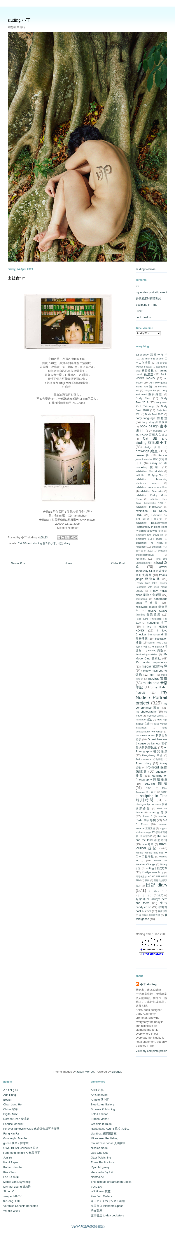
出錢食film (17, 278)
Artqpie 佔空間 (100, 1099)
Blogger (116, 1071)
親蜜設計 (162, 911)
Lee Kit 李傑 (11, 1177)
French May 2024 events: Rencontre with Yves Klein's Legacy (151, 587)
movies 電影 (157, 678)
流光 (160, 895)
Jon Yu (7, 1157)
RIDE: (149, 788)
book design (143, 317)
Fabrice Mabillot (13, 1124)
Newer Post (18, 563)
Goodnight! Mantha (15, 1138)
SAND (164, 792)
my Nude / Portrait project (151, 697)
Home (68, 563)
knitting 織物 (155, 650)
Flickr (139, 311)
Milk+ (153, 674)
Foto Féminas (99, 1114)
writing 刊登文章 (156, 868)
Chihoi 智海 (10, 1109)
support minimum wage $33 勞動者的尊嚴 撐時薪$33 (151, 832)
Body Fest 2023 (154, 414)
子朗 (147, 880)
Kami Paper (10, 1162)
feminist (140, 558)
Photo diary (143, 763)
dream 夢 (143, 455)
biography (150, 390)
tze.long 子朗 (11, 1201)
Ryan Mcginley (100, 1167)
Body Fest (143, 398)
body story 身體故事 (154, 422)
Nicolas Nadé (99, 1148)
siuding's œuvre (146, 269)
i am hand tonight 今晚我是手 (21, 1152)
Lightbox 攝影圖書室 (104, 1133)
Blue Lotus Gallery (102, 1104)
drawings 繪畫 (147, 451)
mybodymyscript (155, 716)
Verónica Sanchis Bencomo (20, 1205)
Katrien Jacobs (12, 1167)
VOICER (96, 1186)
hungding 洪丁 (157, 622)
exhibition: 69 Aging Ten (149, 475)
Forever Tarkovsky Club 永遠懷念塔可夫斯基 (151, 570)
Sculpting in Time (146, 304)
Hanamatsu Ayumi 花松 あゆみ (110, 1128)
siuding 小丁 (19, 20)
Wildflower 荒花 (100, 1191)
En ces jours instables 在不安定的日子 (151, 459)
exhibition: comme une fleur (151, 487)
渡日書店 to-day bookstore (107, 1215)
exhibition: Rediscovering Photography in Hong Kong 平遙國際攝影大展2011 (151, 526)
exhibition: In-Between (149, 506)
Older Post (118, 563)
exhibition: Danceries (151, 491)
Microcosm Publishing (104, 1138)
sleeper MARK (12, 1196)
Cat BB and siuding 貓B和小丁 (37, 543)
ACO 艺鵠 (97, 1090)
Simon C (147, 816)
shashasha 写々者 (102, 1172)
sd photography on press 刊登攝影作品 (151, 804)
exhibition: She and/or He (149, 535)
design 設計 (153, 447)
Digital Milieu (11, 1114)
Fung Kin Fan (11, 1133)
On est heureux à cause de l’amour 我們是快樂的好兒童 (151, 743)
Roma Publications (102, 1162)
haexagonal (141, 599)
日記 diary (64, 543)
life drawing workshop (147, 654)
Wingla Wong (11, 1210)
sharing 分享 (158, 812)
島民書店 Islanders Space (107, 1205)
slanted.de (97, 1177)
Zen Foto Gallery (101, 1196)
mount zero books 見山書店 (108, 1143)
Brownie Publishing (103, 1109)
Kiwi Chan (9, 1172)
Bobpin (7, 1099)
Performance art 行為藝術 (150, 759)
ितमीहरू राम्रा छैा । (152, 872)
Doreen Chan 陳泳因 (16, 1119)
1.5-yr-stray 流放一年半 (151, 354)
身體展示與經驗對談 (148, 298)
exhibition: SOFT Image (149, 539)
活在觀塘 (96, 1210)
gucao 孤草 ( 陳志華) (16, 1143)
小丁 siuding (148, 984)
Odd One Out (99, 1152)
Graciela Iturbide (101, 1124)
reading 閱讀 (155, 783)
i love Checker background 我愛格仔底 (151, 634)
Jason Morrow (85, 1071)
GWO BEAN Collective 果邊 (20, 1148)
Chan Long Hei (12, 1104)
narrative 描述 (144, 719)
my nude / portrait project (151, 292)
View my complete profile (151, 1051)
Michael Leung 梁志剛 (17, 1186)
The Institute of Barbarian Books (111, 1181)
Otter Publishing (101, 1157)
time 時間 (148, 844)
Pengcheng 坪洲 (152, 755)
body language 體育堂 (151, 418)
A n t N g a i (10, 1090)
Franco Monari (100, 1119)
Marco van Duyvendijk (17, 1181)
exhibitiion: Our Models (149, 471)
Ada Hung (9, 1094)
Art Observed (99, 1094)
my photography (146, 711)
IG (137, 286)
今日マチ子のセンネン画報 (108, 1201)
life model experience (151, 662)
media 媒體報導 (154, 666)
